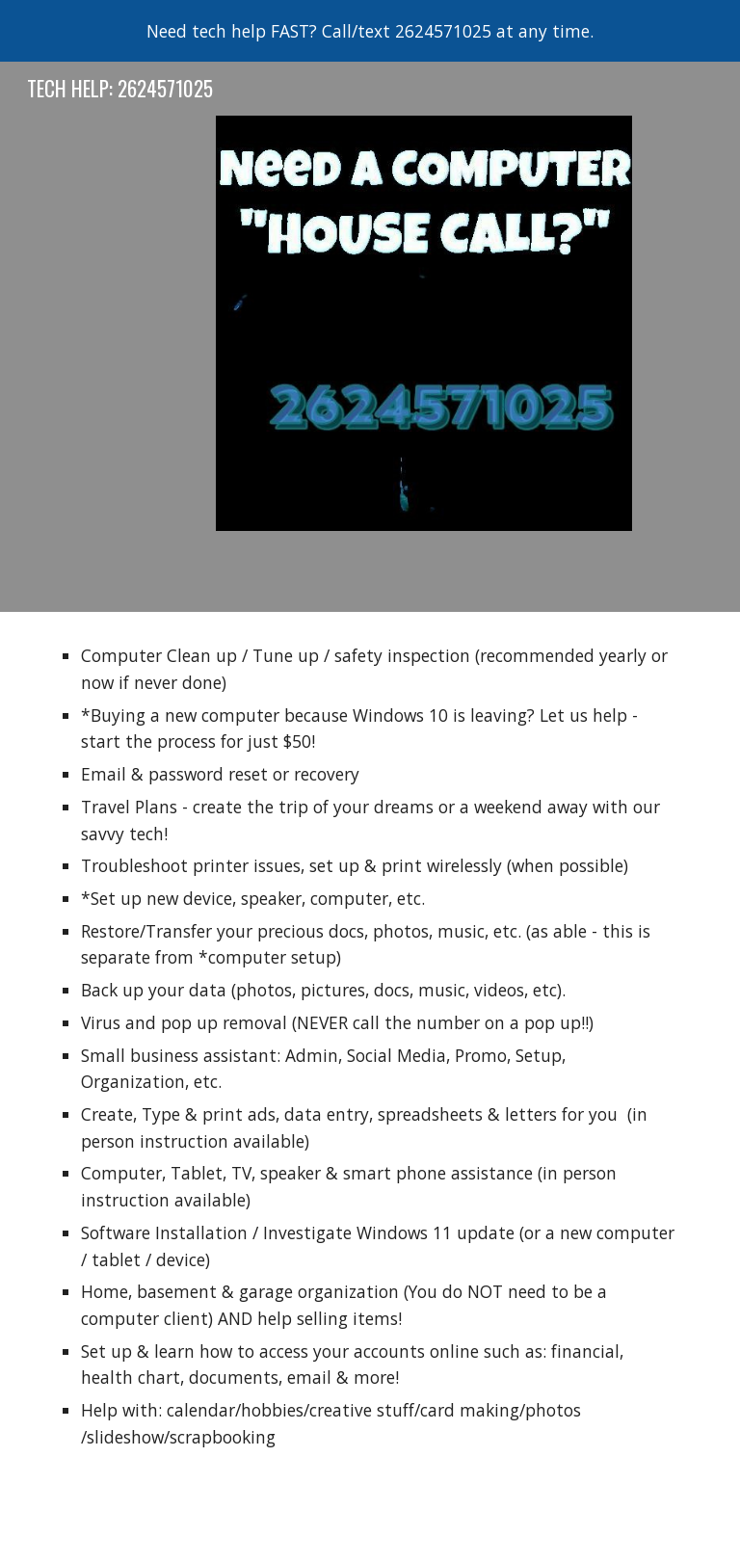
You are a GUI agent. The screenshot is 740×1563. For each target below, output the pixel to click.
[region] (370, 31)
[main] (369, 1055)
